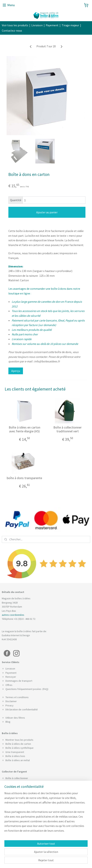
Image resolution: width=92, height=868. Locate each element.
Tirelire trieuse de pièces (19, 824)
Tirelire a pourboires (16, 841)
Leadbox (10, 816)
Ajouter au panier (47, 212)
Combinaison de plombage (20, 790)
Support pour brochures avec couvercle (27, 812)
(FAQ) (45, 689)
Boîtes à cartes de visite (18, 833)
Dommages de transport (18, 680)
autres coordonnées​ (13, 614)
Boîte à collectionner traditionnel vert (67, 429)
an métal (25, 760)
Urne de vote (12, 828)
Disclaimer (11, 701)
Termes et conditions (17, 697)
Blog (7, 721)
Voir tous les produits (15, 25)
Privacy (9, 705)
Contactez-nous (12, 30)
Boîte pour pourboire (16, 786)
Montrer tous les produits (19, 739)
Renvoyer (10, 676)
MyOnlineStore (83, 861)
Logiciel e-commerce (57, 861)
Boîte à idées (12, 756)
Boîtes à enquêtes (15, 808)
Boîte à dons (12, 782)
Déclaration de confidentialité (21, 709)
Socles (9, 845)
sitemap (40, 861)
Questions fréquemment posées (23, 689)
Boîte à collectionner (16, 778)
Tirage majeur (70, 25)
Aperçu (15, 371)
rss (46, 861)
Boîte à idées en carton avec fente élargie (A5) (24, 429)
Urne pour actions (15, 837)
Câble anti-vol (12, 794)
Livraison (37, 25)
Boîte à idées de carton (18, 743)
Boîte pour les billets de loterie (22, 820)
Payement (52, 25)
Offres (8, 685)
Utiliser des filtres (15, 717)
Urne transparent (14, 752)
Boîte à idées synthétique (19, 747)
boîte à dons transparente (24, 478)
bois (22, 756)
